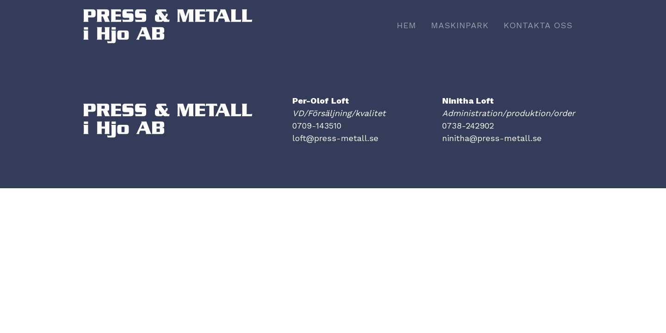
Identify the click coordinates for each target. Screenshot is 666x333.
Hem (406, 25)
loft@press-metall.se (335, 138)
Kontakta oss (538, 25)
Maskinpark (460, 25)
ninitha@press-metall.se (492, 138)
